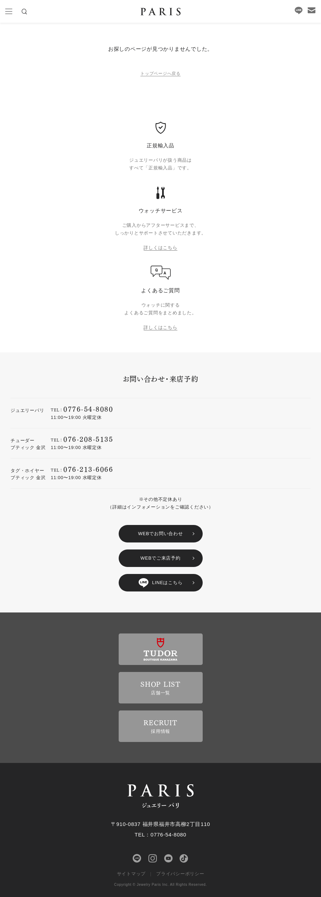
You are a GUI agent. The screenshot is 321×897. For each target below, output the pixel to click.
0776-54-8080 (88, 408)
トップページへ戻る (160, 73)
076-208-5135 (88, 438)
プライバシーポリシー (180, 873)
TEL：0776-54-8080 (161, 835)
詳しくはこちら (160, 247)
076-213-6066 (88, 468)
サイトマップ (131, 873)
